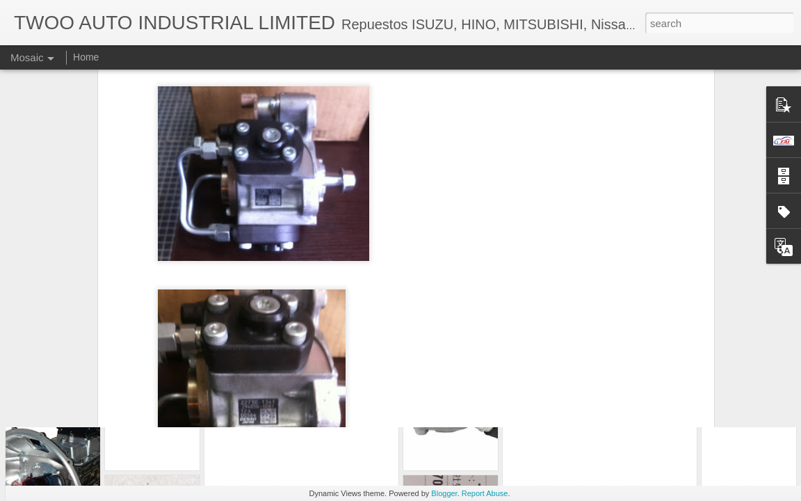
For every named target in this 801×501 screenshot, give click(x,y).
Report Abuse (485, 493)
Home (86, 57)
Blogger (444, 493)
